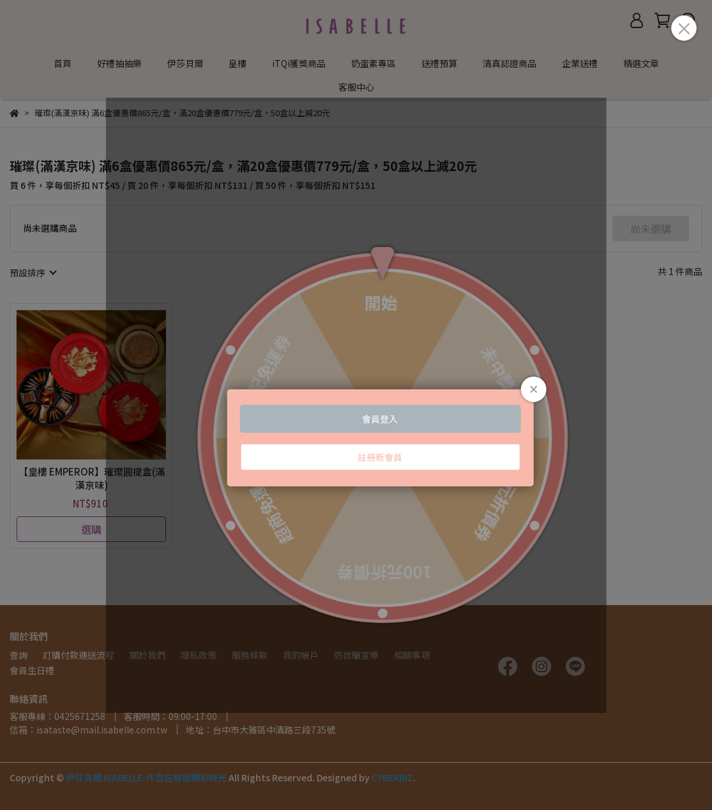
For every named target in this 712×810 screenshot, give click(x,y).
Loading (356, 405)
